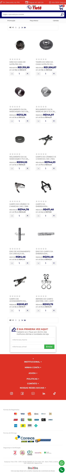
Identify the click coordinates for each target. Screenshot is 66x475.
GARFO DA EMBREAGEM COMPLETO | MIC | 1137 (45, 206)
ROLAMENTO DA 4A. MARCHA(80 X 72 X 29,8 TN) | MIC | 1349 (19, 159)
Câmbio (56, 20)
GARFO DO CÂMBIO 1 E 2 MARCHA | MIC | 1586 (19, 205)
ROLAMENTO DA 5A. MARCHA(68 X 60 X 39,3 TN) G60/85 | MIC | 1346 (19, 111)
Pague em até (36, 2)
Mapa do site (38, 463)
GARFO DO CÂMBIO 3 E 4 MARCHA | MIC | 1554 (46, 158)
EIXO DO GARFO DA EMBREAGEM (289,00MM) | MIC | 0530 (46, 253)
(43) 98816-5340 (62, 463)
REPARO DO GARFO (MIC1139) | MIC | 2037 (44, 300)
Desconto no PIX (11, 2)
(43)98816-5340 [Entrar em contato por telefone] (62, 470)
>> (25, 27)
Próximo (22, 27)
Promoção (11, 20)
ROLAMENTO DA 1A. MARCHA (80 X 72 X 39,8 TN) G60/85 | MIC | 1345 (46, 111)
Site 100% (59, 2)
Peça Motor (34, 20)
